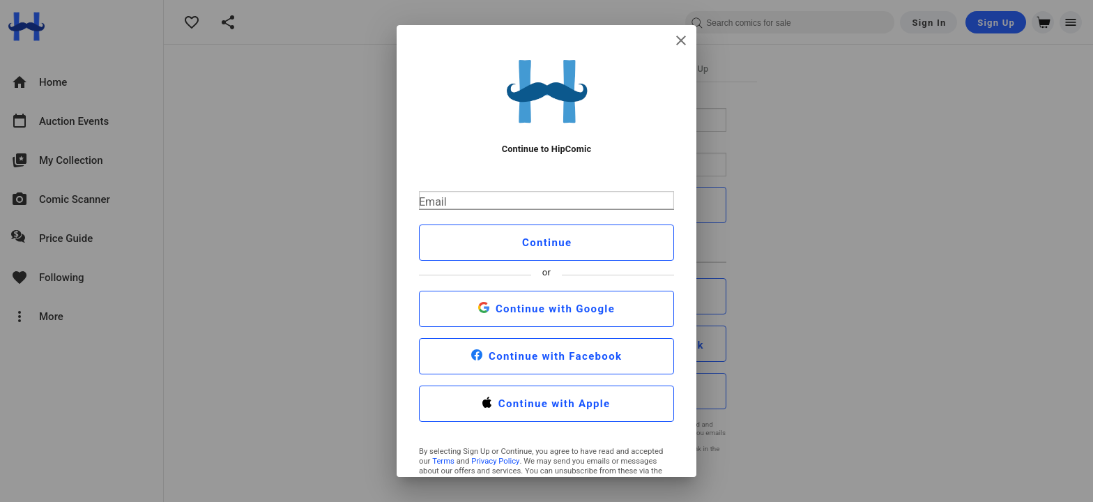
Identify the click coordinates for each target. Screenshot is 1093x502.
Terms (443, 461)
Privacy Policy (495, 461)
